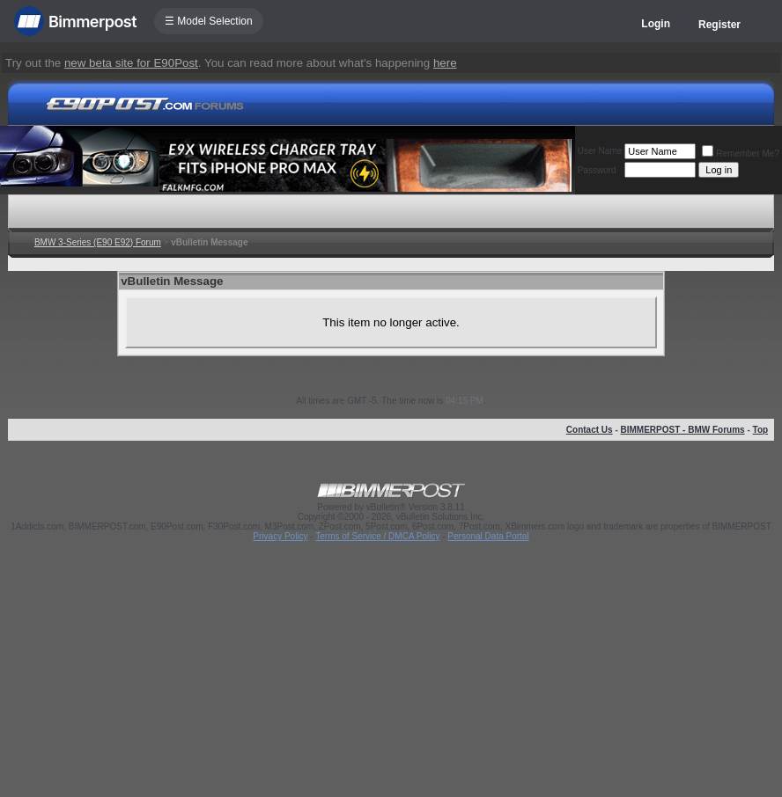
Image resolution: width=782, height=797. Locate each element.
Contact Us (589, 430)
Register (719, 24)
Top (761, 430)
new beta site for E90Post (131, 62)
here (445, 62)
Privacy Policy (280, 536)
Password (597, 170)
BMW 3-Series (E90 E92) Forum (97, 242)
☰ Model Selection (209, 21)
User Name (600, 151)
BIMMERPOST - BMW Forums (683, 430)
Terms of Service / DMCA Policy (377, 536)
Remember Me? (740, 153)
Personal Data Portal (487, 536)
